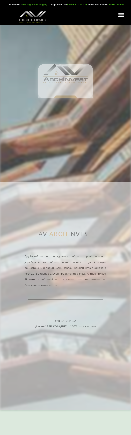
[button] (121, 15)
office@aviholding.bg (34, 4)
